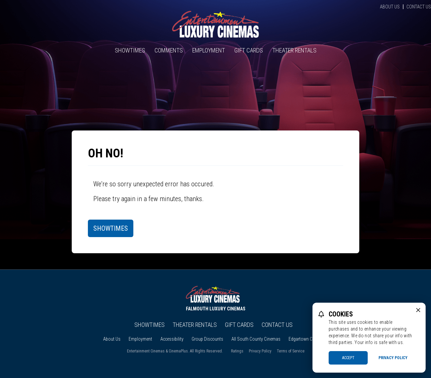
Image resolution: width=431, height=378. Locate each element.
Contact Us (418, 6)
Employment (208, 50)
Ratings (237, 351)
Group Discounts (207, 339)
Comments (169, 50)
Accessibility (172, 339)
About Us (390, 6)
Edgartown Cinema (306, 339)
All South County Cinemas (255, 339)
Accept (348, 357)
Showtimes (130, 50)
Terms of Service (290, 351)
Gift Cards (248, 50)
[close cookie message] (418, 310)
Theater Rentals (294, 50)
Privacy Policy (260, 351)
